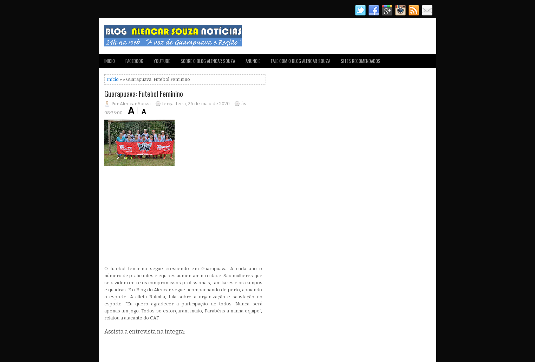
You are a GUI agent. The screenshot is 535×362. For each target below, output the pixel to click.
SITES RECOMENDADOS (360, 60)
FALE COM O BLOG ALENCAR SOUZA (300, 60)
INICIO (109, 60)
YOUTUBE (162, 60)
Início (112, 79)
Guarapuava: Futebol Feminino (143, 93)
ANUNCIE (253, 60)
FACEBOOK (134, 60)
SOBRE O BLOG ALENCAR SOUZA (208, 60)
